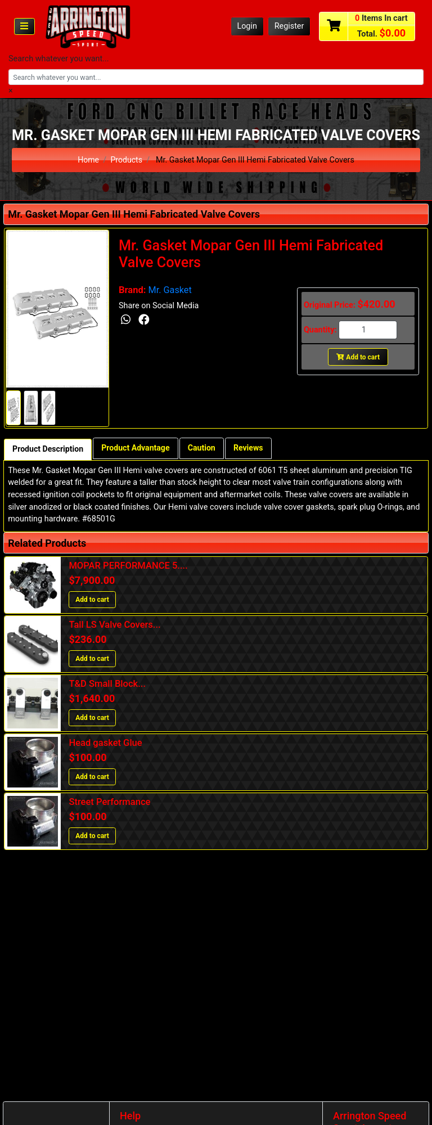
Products (126, 160)
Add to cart (358, 357)
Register (289, 26)
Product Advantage (138, 448)
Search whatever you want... (58, 59)
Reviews (253, 448)
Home (88, 160)
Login (247, 26)
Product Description (48, 449)
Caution (205, 448)
